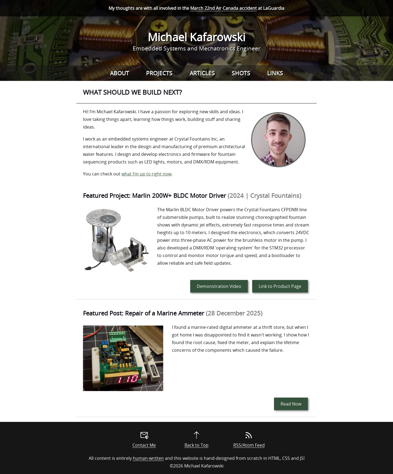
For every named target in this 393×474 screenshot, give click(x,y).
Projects (159, 73)
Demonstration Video (219, 286)
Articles (202, 73)
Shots (241, 73)
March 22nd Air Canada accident (223, 8)
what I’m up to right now (146, 174)
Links (275, 73)
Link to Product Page (280, 286)
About (119, 73)
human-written (148, 458)
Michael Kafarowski (196, 36)
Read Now (291, 404)
